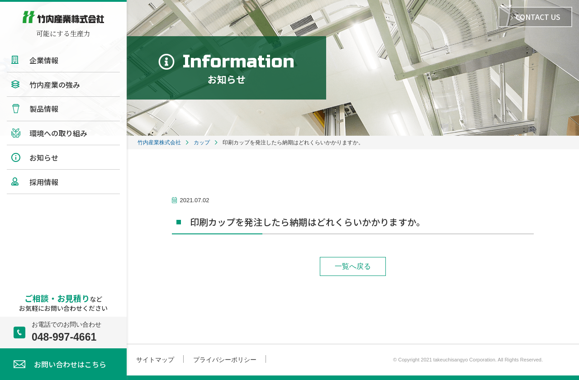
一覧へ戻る (353, 266)
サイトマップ (155, 359)
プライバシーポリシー (224, 359)
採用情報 (43, 181)
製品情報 (43, 108)
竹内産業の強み (54, 84)
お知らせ (43, 157)
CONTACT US (535, 16)
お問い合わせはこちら (70, 364)
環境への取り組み (58, 133)
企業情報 (43, 60)
